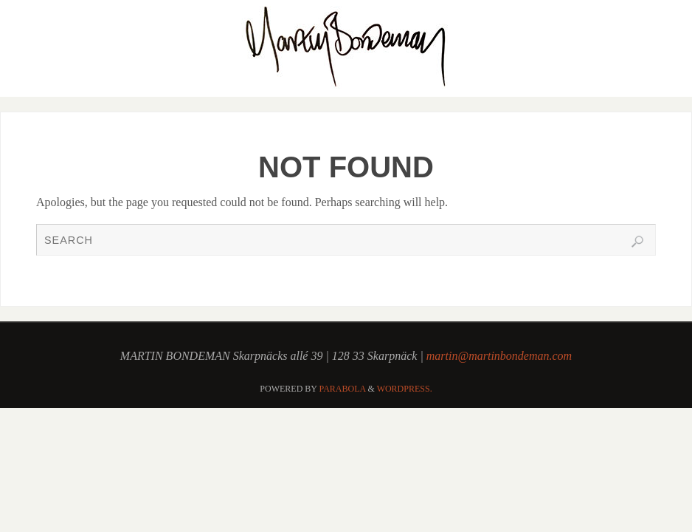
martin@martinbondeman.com (499, 355)
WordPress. (404, 388)
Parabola (342, 388)
